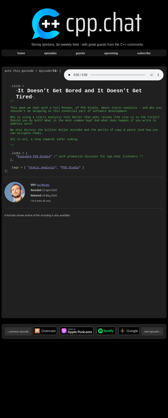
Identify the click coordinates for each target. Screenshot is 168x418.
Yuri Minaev (43, 197)
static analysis (42, 179)
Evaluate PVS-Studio (34, 167)
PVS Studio (70, 179)
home (21, 53)
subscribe (144, 53)
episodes (50, 53)
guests (80, 53)
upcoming (111, 53)
